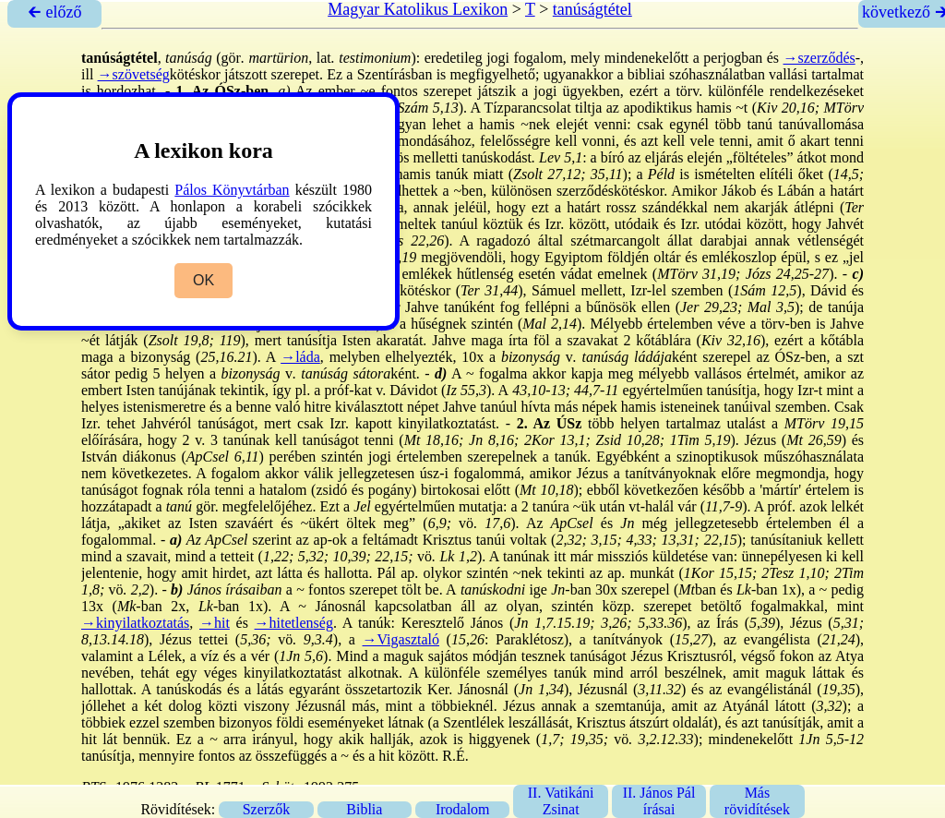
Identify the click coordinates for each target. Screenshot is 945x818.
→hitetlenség (294, 623)
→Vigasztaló (401, 639)
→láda (300, 357)
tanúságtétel (592, 9)
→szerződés (819, 58)
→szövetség (134, 74)
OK (203, 280)
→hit (214, 623)
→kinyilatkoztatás (135, 623)
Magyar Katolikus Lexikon (418, 9)
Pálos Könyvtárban (231, 190)
